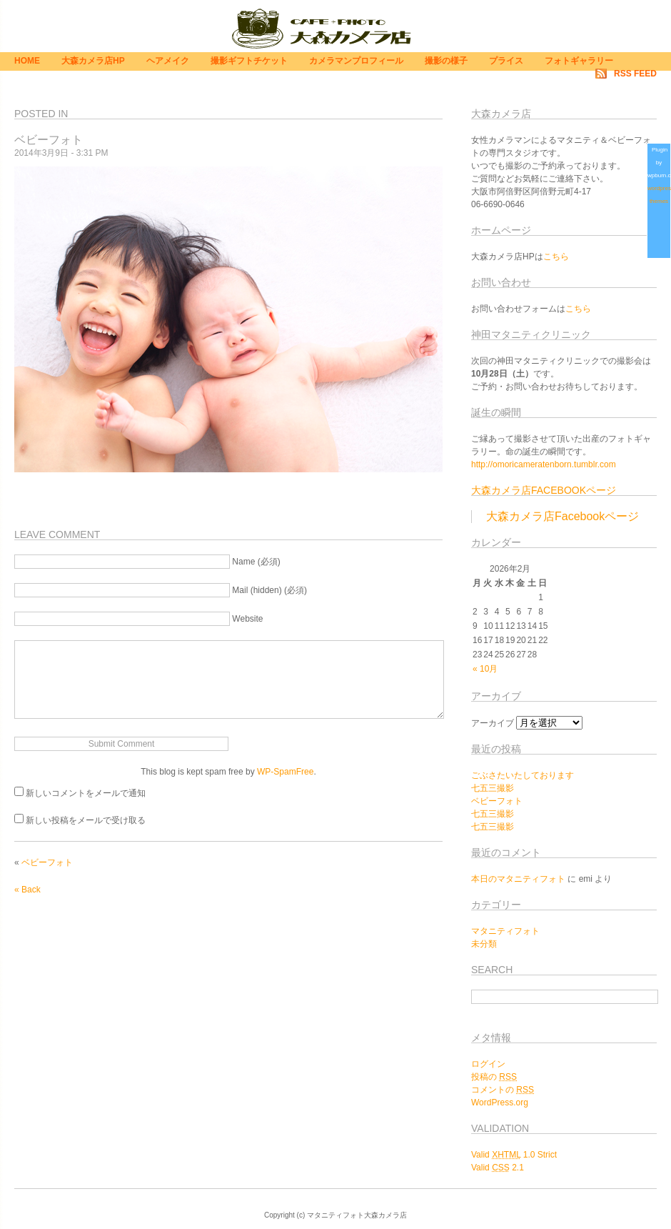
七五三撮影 (492, 788)
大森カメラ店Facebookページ (543, 490)
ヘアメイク (167, 61)
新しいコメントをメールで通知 (86, 793)
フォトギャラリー (579, 61)
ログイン (488, 1064)
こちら (556, 257)
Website (247, 619)
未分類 (484, 944)
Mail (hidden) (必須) (269, 590)
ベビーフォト (47, 862)
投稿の (494, 1077)
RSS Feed (635, 74)
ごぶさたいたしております (522, 775)
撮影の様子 (446, 61)
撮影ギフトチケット (249, 61)
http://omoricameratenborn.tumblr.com (543, 464)
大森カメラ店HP (93, 61)
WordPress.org (499, 1103)
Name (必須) (256, 562)
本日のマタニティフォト (518, 879)
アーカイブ (492, 723)
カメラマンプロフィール (356, 61)
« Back (27, 890)
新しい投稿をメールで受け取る (86, 820)
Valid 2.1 (497, 1168)
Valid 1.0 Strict (514, 1155)
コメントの (502, 1090)
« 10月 (485, 669)
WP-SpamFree (285, 772)
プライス (506, 61)
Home (27, 61)
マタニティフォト (505, 931)
